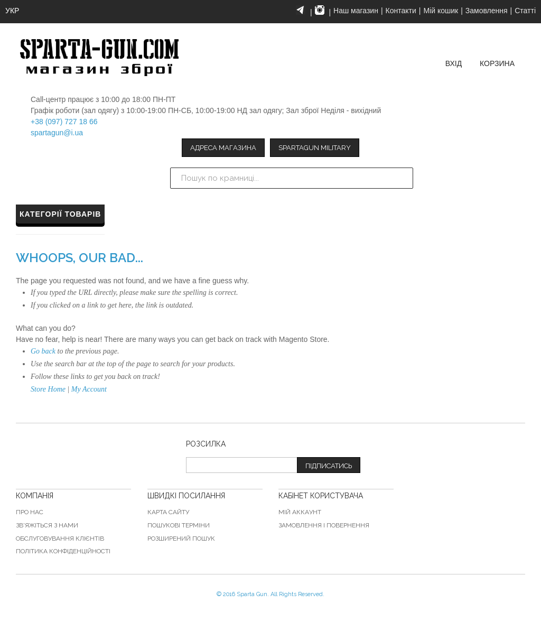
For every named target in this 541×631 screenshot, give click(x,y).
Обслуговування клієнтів (60, 538)
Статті (525, 10)
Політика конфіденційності (63, 551)
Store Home (48, 389)
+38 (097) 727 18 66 (64, 121)
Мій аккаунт (299, 512)
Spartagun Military (314, 148)
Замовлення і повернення (323, 525)
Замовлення (486, 10)
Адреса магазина (223, 148)
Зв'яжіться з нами (47, 525)
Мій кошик (440, 10)
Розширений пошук (181, 538)
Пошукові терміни (178, 525)
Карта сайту (168, 512)
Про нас (29, 512)
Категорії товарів (60, 214)
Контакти (401, 10)
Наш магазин (355, 10)
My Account (89, 389)
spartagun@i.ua (57, 132)
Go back (43, 351)
